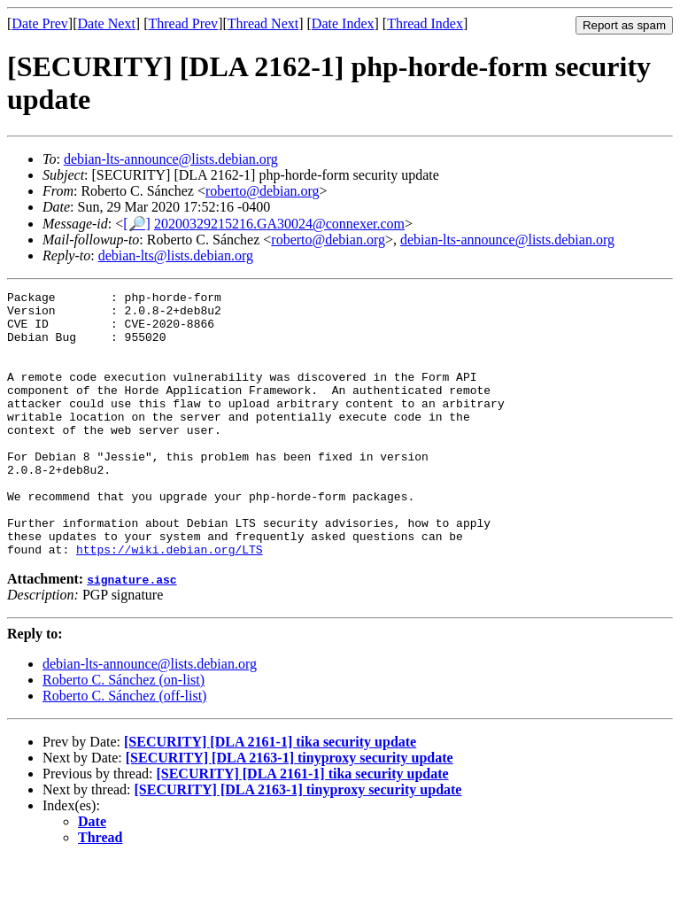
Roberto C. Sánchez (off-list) (124, 748)
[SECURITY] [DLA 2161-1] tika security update (270, 794)
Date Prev (40, 23)
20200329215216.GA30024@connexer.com (279, 223)
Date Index (343, 23)
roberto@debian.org (262, 190)
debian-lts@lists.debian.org (175, 255)
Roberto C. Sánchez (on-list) (123, 732)
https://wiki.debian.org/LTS (169, 602)
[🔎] (137, 223)
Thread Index (425, 23)
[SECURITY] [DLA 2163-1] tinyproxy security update (289, 810)
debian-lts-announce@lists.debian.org (171, 158)
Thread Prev (183, 23)
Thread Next (263, 23)
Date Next (106, 23)
